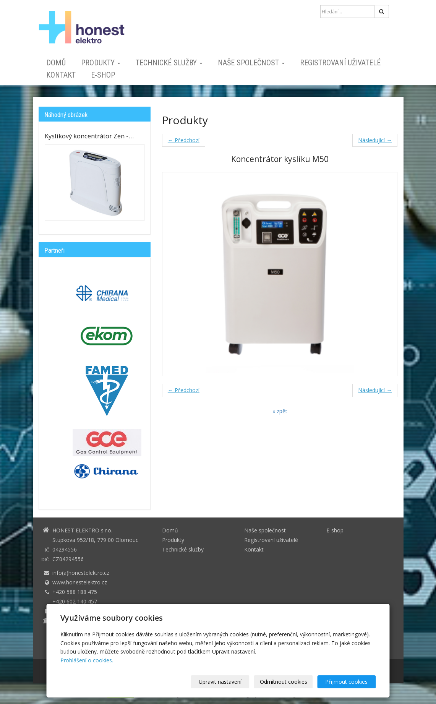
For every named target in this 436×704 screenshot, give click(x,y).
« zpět (279, 411)
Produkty (100, 62)
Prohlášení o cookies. (86, 660)
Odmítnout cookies (283, 681)
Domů (56, 62)
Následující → (375, 140)
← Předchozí (183, 140)
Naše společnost (251, 62)
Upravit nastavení (220, 681)
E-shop (103, 74)
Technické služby (169, 62)
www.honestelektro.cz (79, 582)
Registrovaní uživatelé (340, 62)
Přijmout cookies (347, 681)
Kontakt (61, 74)
